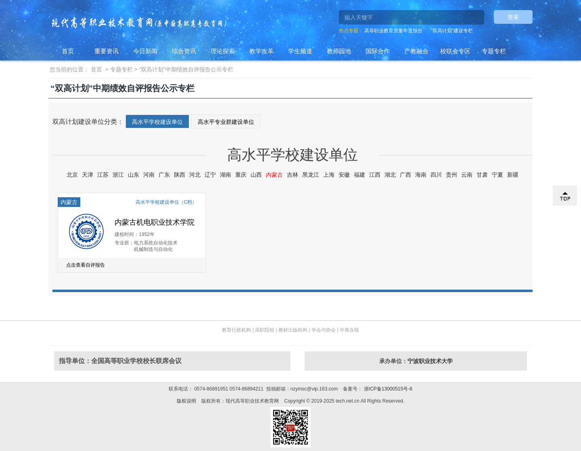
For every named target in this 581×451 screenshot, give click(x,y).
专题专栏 (494, 51)
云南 (466, 174)
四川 (436, 174)
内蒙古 (274, 174)
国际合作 (378, 51)
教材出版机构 (292, 330)
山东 (133, 174)
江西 (374, 174)
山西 (256, 174)
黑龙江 (310, 174)
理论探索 (223, 51)
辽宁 (210, 174)
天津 (87, 174)
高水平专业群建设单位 (226, 122)
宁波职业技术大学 (430, 361)
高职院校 (264, 330)
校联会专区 (455, 51)
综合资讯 (184, 51)
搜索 (513, 17)
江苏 (103, 174)
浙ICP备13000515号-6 (387, 389)
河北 (195, 174)
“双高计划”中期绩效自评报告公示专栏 (186, 69)
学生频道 (300, 51)
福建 (359, 174)
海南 (420, 174)
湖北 (390, 174)
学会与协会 (323, 330)
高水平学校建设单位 (157, 122)
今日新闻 (145, 51)
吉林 (292, 174)
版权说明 (186, 401)
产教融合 (416, 51)
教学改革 (261, 51)
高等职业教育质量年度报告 (393, 30)
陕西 (179, 174)
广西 (405, 174)
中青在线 (349, 330)
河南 (149, 174)
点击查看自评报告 (85, 265)
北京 (72, 174)
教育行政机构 (236, 330)
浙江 (118, 174)
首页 (68, 51)
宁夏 (497, 174)
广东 (164, 174)
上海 (328, 174)
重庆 (241, 174)
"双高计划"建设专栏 (452, 30)
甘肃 (482, 174)
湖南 (225, 174)
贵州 (451, 174)
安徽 (344, 174)
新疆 (512, 174)
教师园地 (339, 51)
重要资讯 (106, 51)
